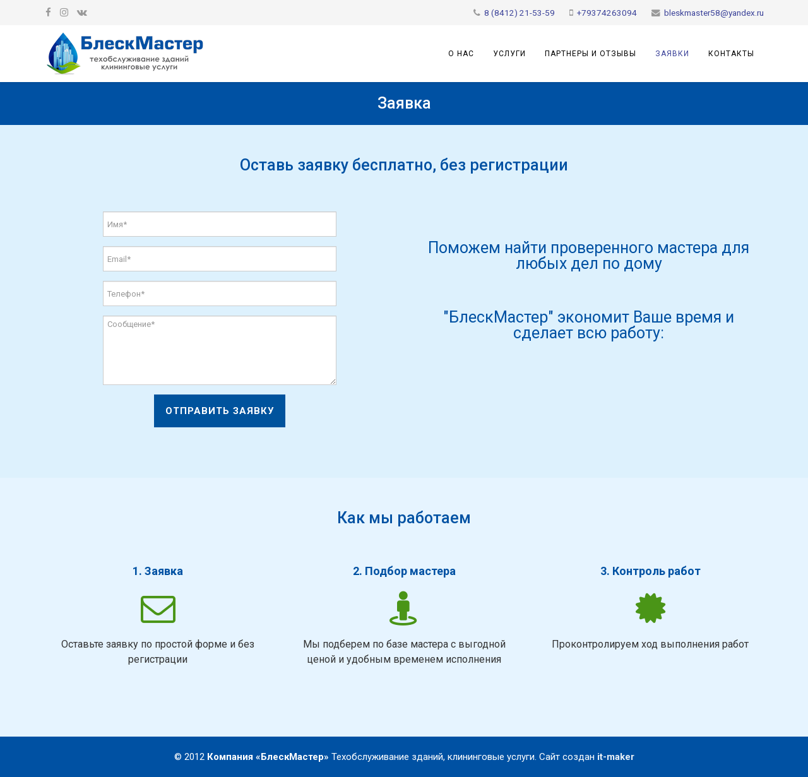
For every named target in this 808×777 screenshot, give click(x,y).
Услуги (509, 53)
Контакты (731, 53)
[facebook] (48, 12)
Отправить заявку (219, 411)
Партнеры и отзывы (590, 53)
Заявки (672, 53)
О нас (461, 53)
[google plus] (64, 12)
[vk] (82, 12)
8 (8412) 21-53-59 (519, 13)
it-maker (615, 756)
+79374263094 (607, 13)
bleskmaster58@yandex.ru (714, 13)
